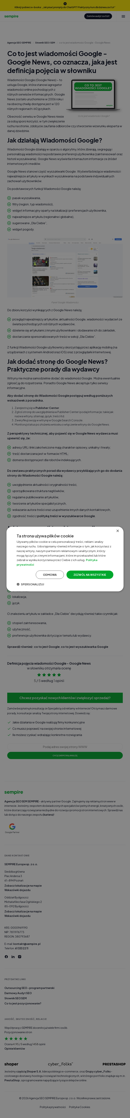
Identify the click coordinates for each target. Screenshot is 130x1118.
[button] (30, 584)
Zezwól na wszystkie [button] (90, 574)
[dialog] (65, 559)
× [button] (117, 531)
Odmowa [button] (50, 574)
